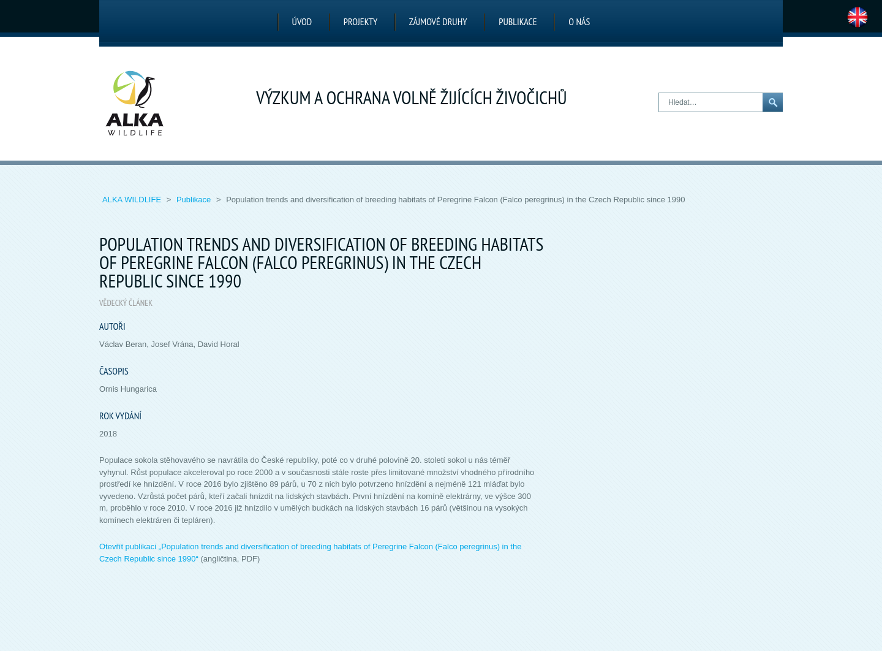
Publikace (518, 21)
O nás (579, 21)
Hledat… (659, 93)
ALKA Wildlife (133, 199)
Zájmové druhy (438, 21)
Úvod (302, 21)
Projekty (360, 21)
